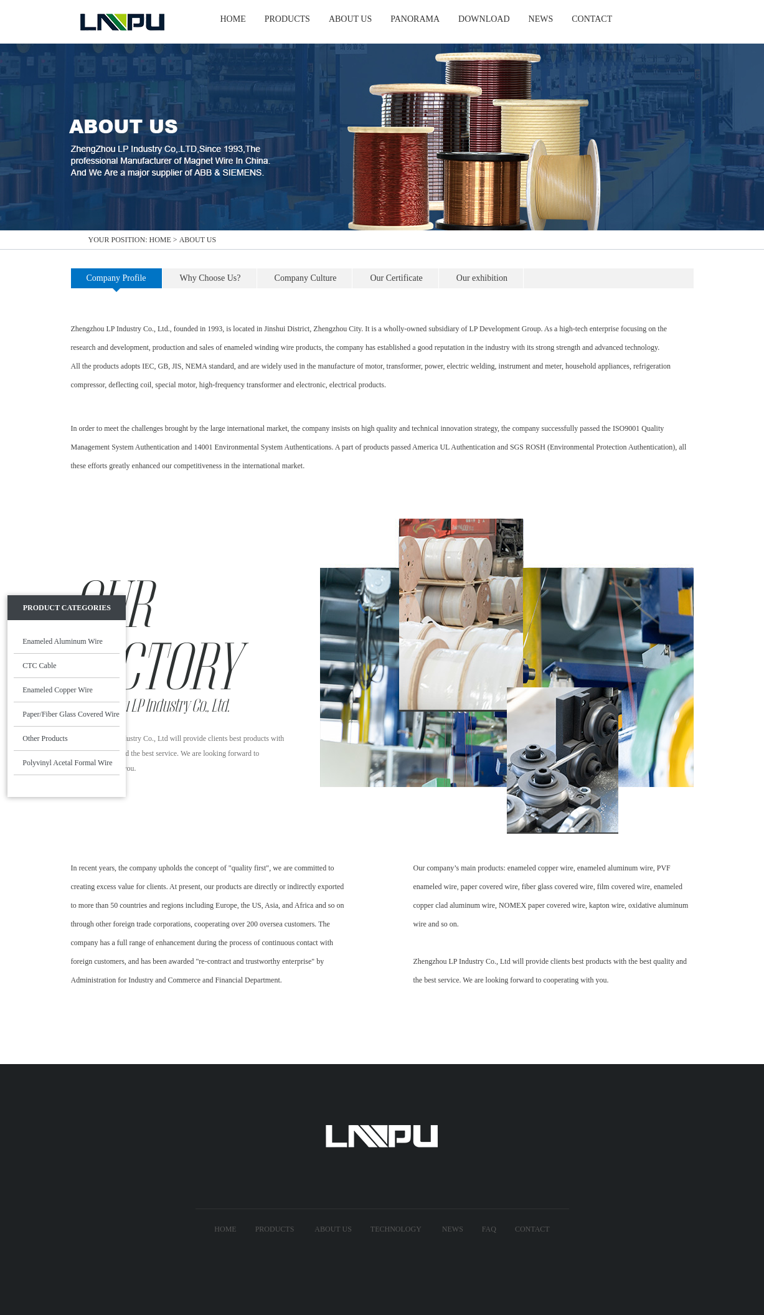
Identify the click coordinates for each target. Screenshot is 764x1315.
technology (396, 1229)
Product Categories (67, 607)
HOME (233, 19)
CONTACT (592, 19)
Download (483, 19)
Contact (532, 1229)
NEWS (541, 19)
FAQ (489, 1229)
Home (225, 1229)
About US (332, 1229)
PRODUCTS (287, 19)
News (452, 1229)
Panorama (415, 19)
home (160, 239)
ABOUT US (350, 19)
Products (275, 1229)
